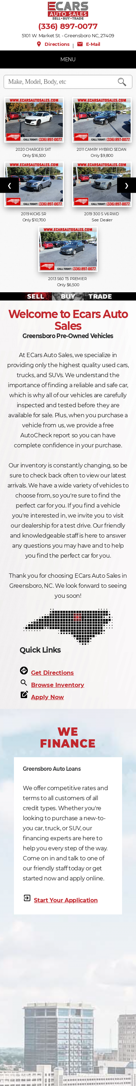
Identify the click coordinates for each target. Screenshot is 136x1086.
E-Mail (88, 44)
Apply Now (47, 697)
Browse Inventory (57, 685)
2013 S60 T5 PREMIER (67, 279)
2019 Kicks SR (34, 214)
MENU (68, 59)
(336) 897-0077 (67, 26)
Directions (53, 44)
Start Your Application (65, 900)
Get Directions (52, 672)
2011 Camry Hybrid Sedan (102, 149)
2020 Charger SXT (34, 149)
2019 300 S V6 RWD (102, 214)
